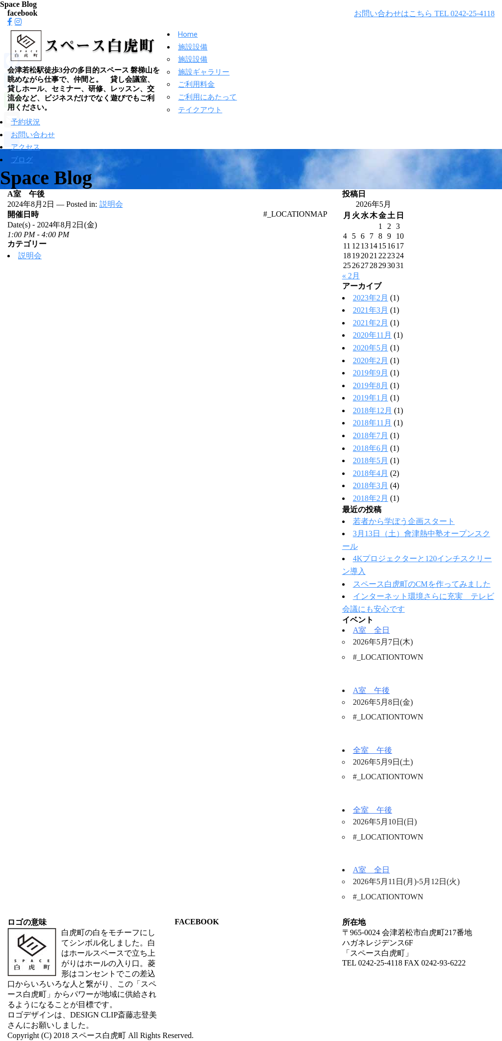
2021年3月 (370, 310)
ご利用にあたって (207, 97)
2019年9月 (370, 373)
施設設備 (192, 47)
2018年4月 (370, 473)
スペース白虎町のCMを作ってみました (422, 584)
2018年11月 (372, 423)
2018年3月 (370, 485)
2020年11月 (372, 335)
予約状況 (25, 122)
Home (188, 34)
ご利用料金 (196, 84)
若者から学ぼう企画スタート (404, 521)
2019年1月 (370, 398)
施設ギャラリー (203, 72)
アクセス (25, 147)
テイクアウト (200, 109)
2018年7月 (370, 435)
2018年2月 (370, 498)
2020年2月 (370, 360)
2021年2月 (370, 323)
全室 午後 (372, 750)
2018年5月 (370, 460)
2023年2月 (370, 298)
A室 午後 (371, 690)
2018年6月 (370, 448)
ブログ (22, 159)
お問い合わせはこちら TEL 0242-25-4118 (424, 13)
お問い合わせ (33, 134)
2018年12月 (372, 410)
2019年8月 (370, 385)
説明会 (111, 204)
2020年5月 (370, 348)
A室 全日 (371, 630)
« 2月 (351, 276)
